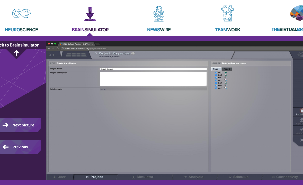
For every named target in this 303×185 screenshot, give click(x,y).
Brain (90, 30)
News (159, 30)
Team (227, 30)
